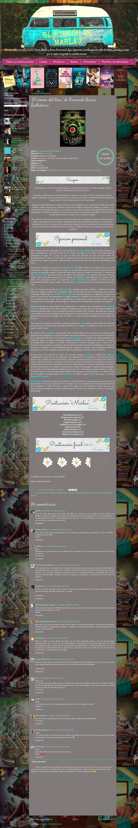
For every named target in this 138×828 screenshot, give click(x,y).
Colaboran (90, 61)
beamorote (39, 586)
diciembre (12, 240)
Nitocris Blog (40, 716)
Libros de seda (45, 153)
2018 (8, 326)
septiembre (12, 294)
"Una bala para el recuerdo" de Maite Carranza (19, 179)
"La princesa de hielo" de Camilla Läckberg (18, 121)
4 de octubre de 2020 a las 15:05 (59, 530)
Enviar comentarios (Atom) (51, 824)
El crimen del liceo (44, 493)
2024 (9, 225)
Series (74, 61)
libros (54, 493)
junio (10, 303)
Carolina (38, 546)
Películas (59, 61)
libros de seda (62, 493)
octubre (11, 247)
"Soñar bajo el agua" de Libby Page (17, 150)
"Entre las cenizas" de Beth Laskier (19, 208)
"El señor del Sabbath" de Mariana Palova (16, 250)
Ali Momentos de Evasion (44, 605)
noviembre (12, 243)
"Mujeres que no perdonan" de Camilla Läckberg (17, 256)
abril (10, 310)
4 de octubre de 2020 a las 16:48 (54, 546)
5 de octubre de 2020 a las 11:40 (52, 699)
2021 (8, 234)
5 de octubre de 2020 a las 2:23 (51, 678)
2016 (8, 333)
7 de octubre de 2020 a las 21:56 (57, 747)
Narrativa (71, 493)
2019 (8, 323)
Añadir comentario (39, 762)
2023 (8, 228)
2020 (9, 237)
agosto (11, 297)
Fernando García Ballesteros (49, 151)
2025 (8, 222)
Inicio (75, 819)
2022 (8, 231)
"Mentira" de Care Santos (18, 130)
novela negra (94, 493)
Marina (38, 511)
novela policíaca (106, 493)
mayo (10, 307)
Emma (37, 699)
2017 (8, 329)
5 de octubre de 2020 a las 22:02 (61, 730)
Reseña (33, 495)
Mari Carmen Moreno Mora (45, 622)
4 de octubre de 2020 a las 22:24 (69, 622)
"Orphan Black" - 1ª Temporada (19, 169)
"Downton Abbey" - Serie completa (19, 188)
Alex (37, 678)
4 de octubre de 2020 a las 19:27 (67, 605)
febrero (11, 316)
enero (10, 319)
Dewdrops (39, 638)
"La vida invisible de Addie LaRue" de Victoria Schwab (15, 281)
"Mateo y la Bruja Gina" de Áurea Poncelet (16, 262)
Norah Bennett (41, 530)
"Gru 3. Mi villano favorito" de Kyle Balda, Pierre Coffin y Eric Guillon (19, 200)
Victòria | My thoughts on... (45, 565)
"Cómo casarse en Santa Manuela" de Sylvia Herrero (17, 275)
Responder (39, 523)
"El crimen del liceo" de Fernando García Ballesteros (17, 288)
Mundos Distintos (42, 730)
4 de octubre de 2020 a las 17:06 (68, 565)
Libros (43, 61)
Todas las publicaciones (20, 61)
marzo (11, 313)
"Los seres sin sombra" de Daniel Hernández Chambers (17, 268)
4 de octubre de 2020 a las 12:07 (53, 511)
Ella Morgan (39, 747)
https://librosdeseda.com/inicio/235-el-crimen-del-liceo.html (74, 170)
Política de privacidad (115, 61)
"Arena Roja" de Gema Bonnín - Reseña (17, 160)
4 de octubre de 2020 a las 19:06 (56, 586)
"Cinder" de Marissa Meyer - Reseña (18, 140)
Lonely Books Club (42, 659)
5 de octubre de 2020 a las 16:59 (58, 716)
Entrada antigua (106, 819)
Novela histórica (82, 493)
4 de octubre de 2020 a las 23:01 (62, 659)
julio (10, 300)
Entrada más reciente (42, 819)
